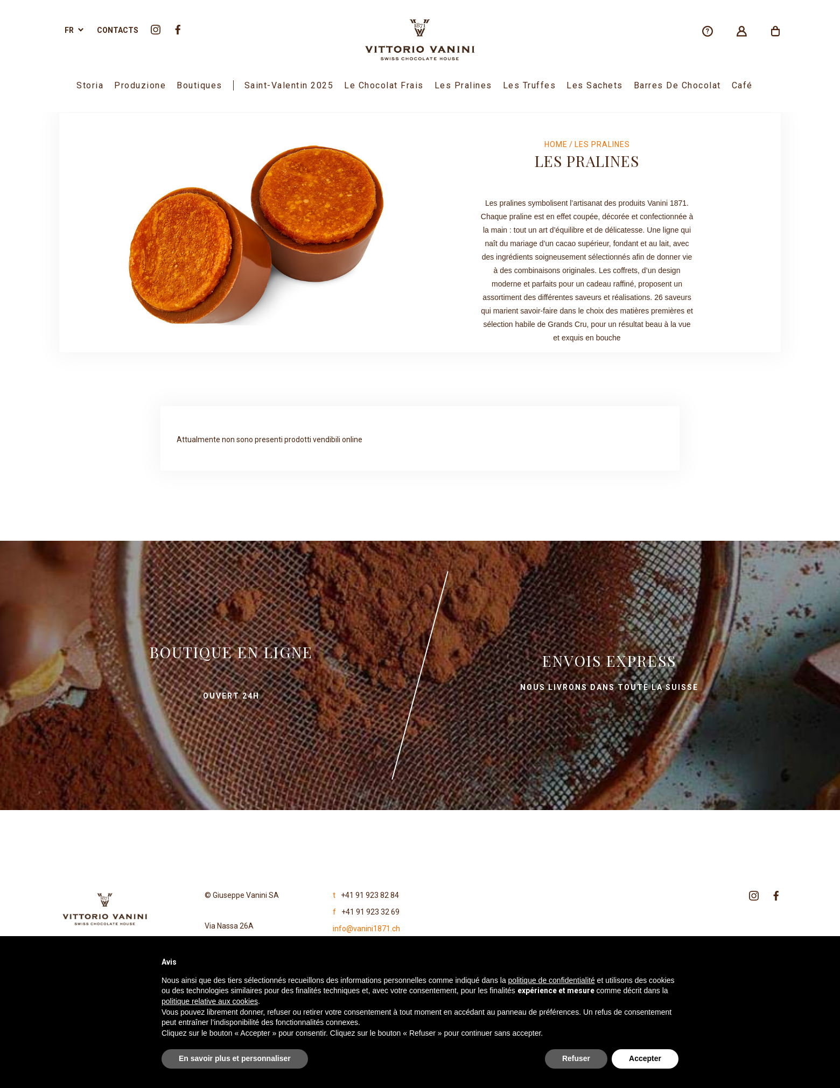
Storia (89, 85)
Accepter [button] (645, 1058)
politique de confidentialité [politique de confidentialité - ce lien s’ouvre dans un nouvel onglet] (551, 980)
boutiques (199, 85)
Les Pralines (463, 85)
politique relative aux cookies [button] (210, 1001)
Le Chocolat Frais (384, 85)
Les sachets (594, 85)
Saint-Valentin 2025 (289, 85)
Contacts (117, 30)
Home (556, 144)
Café (742, 85)
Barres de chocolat (677, 85)
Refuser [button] (576, 1058)
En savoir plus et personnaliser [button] (235, 1058)
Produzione (140, 85)
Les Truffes (529, 85)
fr (69, 30)
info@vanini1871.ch (366, 928)
